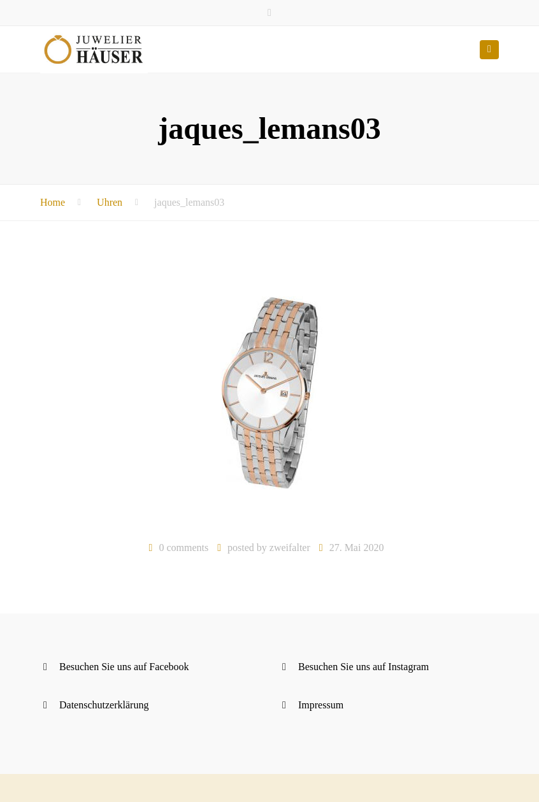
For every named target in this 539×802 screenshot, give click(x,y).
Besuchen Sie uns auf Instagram (363, 666)
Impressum (320, 704)
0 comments (183, 547)
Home (52, 202)
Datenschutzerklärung (103, 704)
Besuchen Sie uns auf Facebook (124, 666)
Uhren (109, 202)
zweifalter (290, 547)
